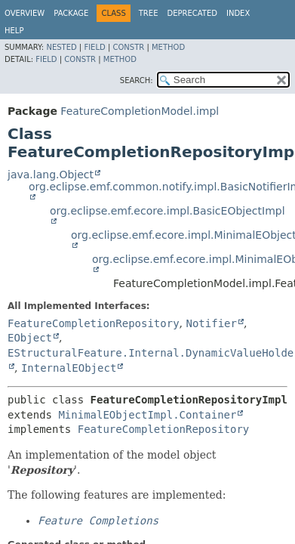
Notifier (211, 323)
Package (71, 13)
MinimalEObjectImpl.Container (147, 415)
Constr (128, 47)
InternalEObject (68, 368)
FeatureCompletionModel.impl (139, 111)
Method (168, 47)
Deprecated (192, 13)
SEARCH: (136, 80)
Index (238, 13)
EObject (30, 338)
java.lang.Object (51, 174)
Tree (148, 13)
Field (94, 47)
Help (14, 30)
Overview (25, 13)
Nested (61, 47)
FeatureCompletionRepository (94, 323)
